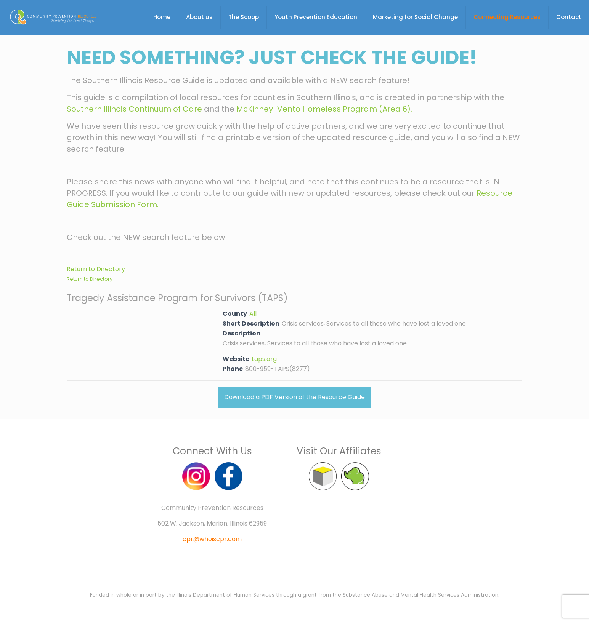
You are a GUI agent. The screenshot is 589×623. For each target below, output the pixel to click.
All (253, 313)
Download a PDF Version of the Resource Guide (294, 397)
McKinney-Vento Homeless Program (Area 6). (324, 109)
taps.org (264, 359)
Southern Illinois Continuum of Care (134, 109)
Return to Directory (96, 269)
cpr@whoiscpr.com (212, 539)
